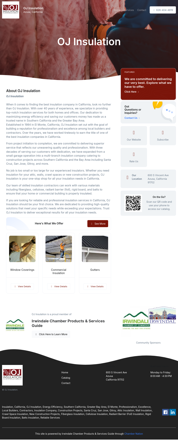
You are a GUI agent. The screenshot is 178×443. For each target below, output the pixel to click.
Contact (141, 10)
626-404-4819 (163, 10)
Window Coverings (22, 269)
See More (97, 223)
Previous (118, 321)
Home (117, 10)
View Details (22, 286)
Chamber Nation (133, 433)
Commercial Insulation (58, 271)
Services (129, 10)
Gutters (95, 269)
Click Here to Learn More (51, 334)
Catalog (65, 377)
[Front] (11, 9)
